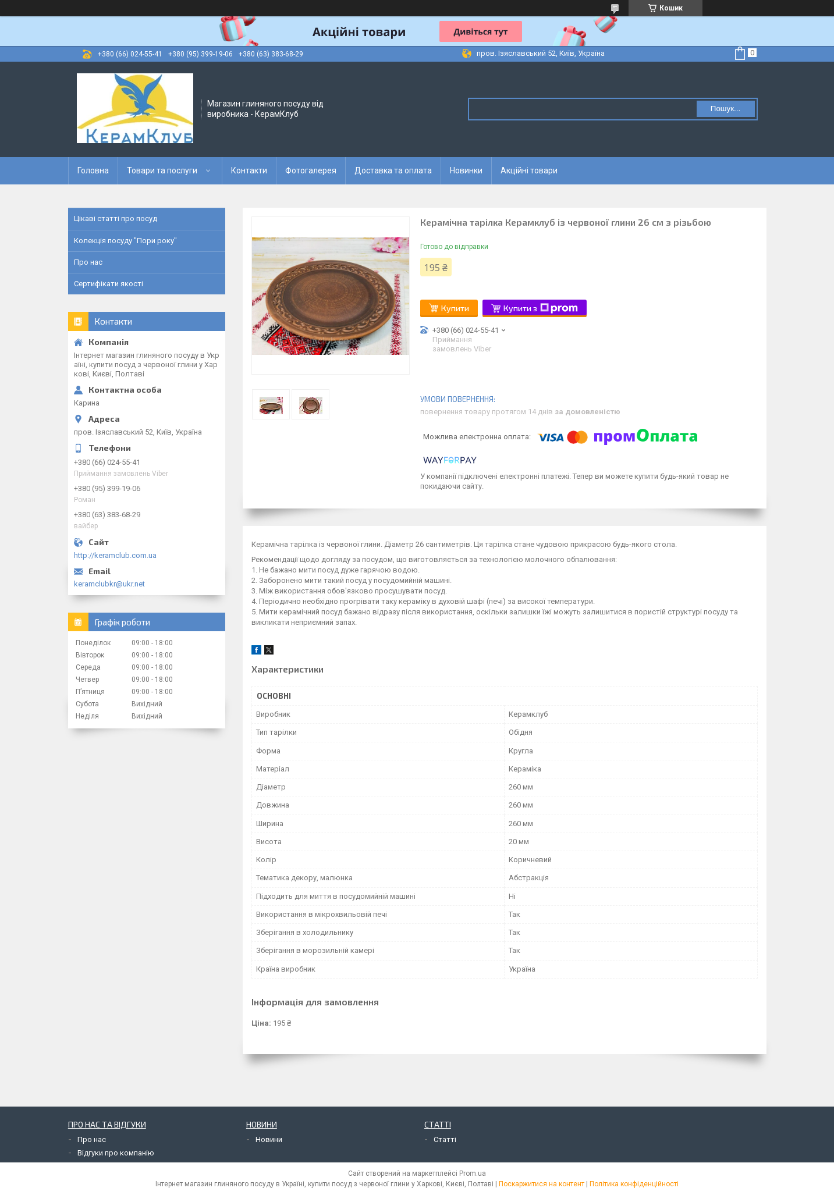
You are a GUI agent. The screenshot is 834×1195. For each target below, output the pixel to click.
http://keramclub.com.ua (115, 555)
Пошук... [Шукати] (725, 108)
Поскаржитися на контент (541, 1184)
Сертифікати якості (108, 283)
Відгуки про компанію (115, 1152)
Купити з (540, 308)
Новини (268, 1139)
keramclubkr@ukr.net (109, 583)
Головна (93, 170)
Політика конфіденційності (634, 1184)
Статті (445, 1139)
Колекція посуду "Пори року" (125, 240)
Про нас (88, 262)
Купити (455, 308)
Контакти (249, 170)
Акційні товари (529, 170)
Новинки (466, 170)
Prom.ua (472, 1173)
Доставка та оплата (393, 170)
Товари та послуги (162, 170)
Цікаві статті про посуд (115, 218)
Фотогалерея (310, 170)
